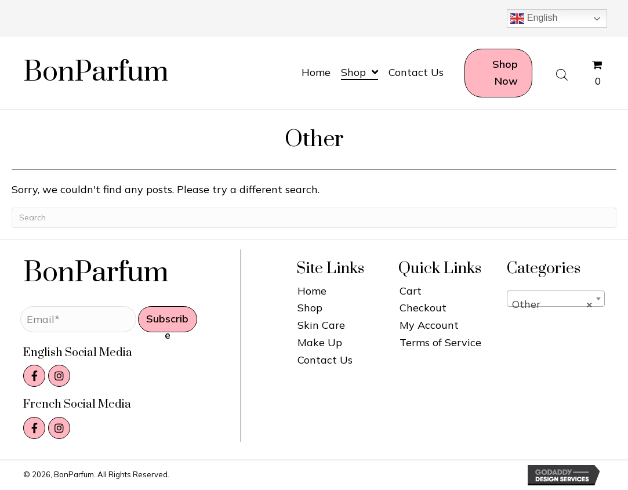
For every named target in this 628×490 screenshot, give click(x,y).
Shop (309, 307)
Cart (411, 290)
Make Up (319, 342)
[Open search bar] (562, 73)
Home (311, 290)
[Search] (314, 218)
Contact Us (325, 359)
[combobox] (556, 299)
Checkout (423, 307)
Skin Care (321, 325)
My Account (429, 325)
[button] (167, 319)
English (533, 19)
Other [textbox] (552, 304)
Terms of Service (440, 342)
